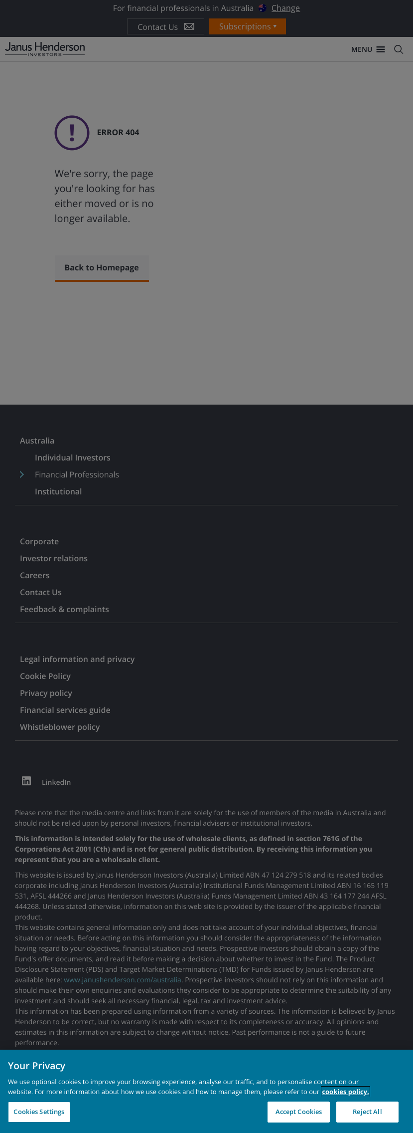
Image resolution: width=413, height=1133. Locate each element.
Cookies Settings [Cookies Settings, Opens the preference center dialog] (38, 1111)
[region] (206, 1091)
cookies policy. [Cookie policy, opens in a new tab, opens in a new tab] (345, 1091)
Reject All (367, 1111)
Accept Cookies (298, 1111)
